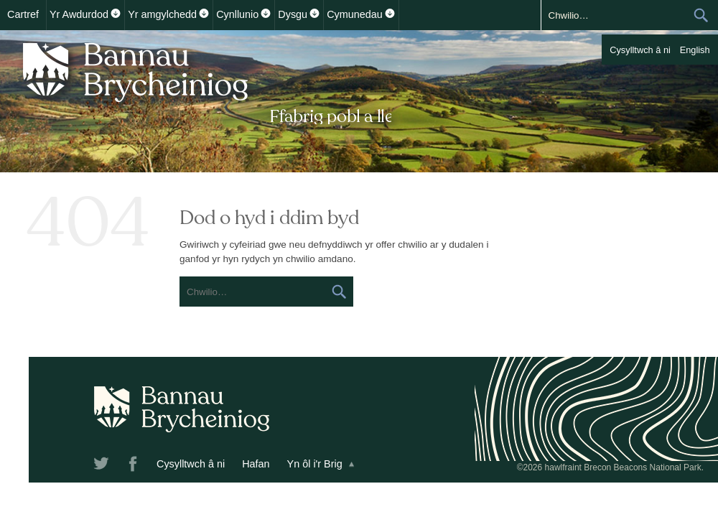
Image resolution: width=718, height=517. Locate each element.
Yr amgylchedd (162, 14)
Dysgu (292, 14)
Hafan (255, 464)
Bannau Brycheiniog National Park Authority (202, 81)
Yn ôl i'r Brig (314, 464)
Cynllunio (237, 14)
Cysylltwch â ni (640, 50)
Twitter (102, 466)
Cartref (23, 14)
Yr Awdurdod (79, 14)
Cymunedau (355, 14)
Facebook (134, 466)
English (695, 50)
